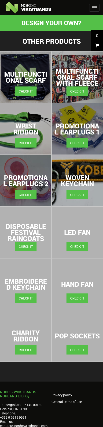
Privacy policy (62, 395)
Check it (26, 91)
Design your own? (51, 23)
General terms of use (67, 401)
